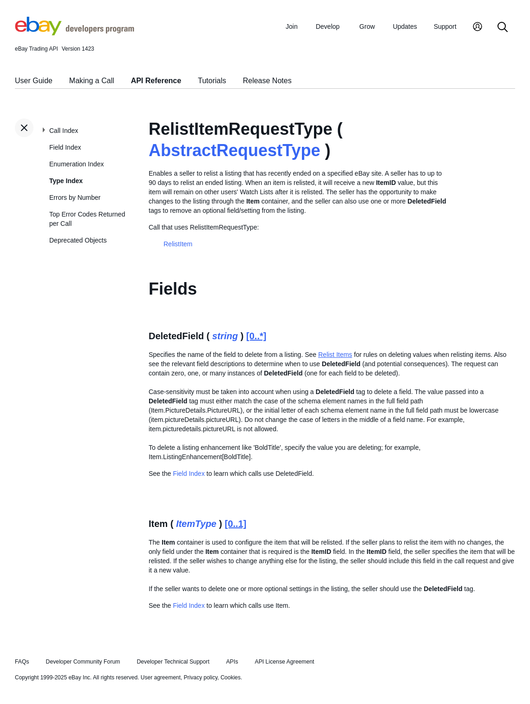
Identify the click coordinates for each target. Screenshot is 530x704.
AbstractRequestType (234, 150)
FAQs (22, 661)
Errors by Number (74, 197)
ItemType (196, 524)
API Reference (156, 81)
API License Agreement (284, 661)
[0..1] (236, 524)
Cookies (231, 677)
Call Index (63, 130)
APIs (232, 661)
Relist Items (335, 354)
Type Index (66, 180)
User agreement (161, 677)
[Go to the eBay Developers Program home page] (74, 33)
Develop (328, 26)
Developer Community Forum (83, 661)
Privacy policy (200, 677)
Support (445, 26)
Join (292, 26)
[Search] (502, 27)
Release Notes (267, 81)
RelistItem (178, 244)
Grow (367, 26)
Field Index (65, 147)
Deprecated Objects (78, 240)
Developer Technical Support (173, 661)
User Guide (33, 81)
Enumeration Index (76, 164)
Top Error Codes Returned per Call (87, 219)
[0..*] (256, 336)
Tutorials (212, 81)
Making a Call (91, 81)
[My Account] (477, 27)
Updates (405, 26)
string (225, 336)
